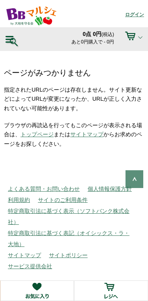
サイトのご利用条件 (63, 200)
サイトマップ (86, 134)
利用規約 (19, 200)
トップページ (37, 134)
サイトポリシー (68, 255)
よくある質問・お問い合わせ (44, 189)
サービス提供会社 (30, 266)
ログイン (134, 14)
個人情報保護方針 (110, 189)
